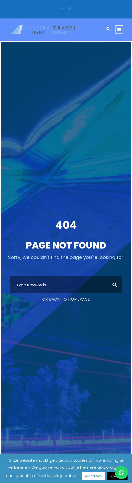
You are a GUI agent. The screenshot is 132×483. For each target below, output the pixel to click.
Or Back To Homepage (66, 299)
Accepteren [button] (93, 476)
